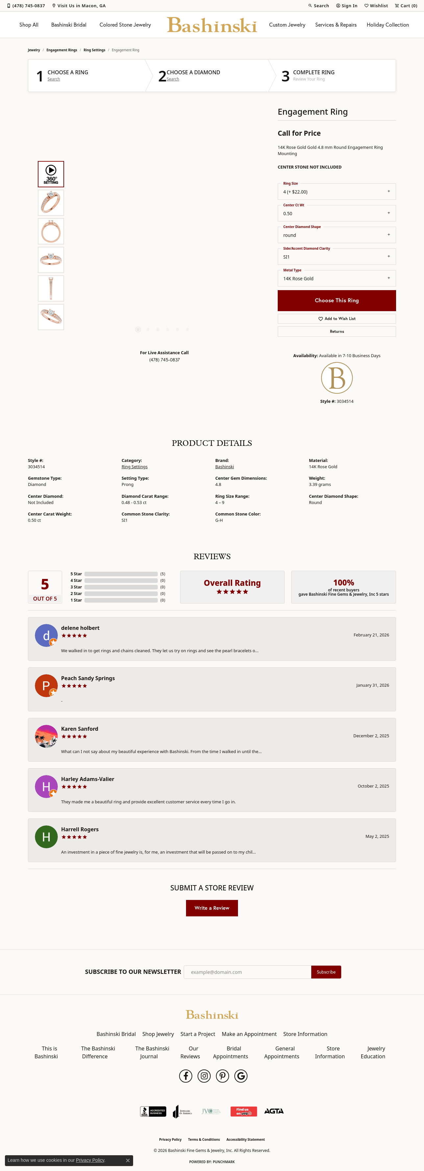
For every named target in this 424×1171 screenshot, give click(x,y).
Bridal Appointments (230, 1052)
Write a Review (212, 908)
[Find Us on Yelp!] (243, 1111)
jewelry (34, 50)
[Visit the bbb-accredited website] (153, 1111)
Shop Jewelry (158, 1034)
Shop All (28, 24)
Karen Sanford (79, 728)
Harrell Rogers (80, 829)
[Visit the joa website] (182, 1111)
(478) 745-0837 (164, 359)
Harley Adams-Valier (87, 779)
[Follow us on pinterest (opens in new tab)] (222, 1076)
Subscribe (326, 972)
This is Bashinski (46, 1052)
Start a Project (197, 1034)
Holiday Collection (388, 24)
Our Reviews (190, 1052)
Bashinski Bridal (68, 24)
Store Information (305, 1034)
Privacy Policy (170, 1139)
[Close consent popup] (128, 1160)
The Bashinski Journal (152, 1052)
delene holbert (80, 627)
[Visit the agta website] (274, 1111)
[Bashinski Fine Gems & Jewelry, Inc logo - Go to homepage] (212, 24)
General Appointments (281, 1052)
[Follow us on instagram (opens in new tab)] (204, 1076)
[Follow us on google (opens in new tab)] (240, 1076)
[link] (26, 5)
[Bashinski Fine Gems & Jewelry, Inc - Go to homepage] (212, 1014)
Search (54, 79)
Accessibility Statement (245, 1139)
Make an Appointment (249, 1034)
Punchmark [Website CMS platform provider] (224, 1162)
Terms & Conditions (204, 1139)
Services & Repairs (336, 24)
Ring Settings (95, 50)
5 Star (76, 574)
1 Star (76, 600)
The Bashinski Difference (98, 1052)
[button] (318, 5)
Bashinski (224, 467)
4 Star (76, 580)
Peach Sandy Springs (88, 678)
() (162, 574)
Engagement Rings (62, 50)
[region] (162, 245)
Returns (337, 331)
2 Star (76, 593)
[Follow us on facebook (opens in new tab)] (185, 1076)
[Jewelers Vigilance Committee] (211, 1111)
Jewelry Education (373, 1052)
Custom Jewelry (287, 24)
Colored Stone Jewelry (125, 24)
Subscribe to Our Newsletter (133, 972)
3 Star (76, 587)
